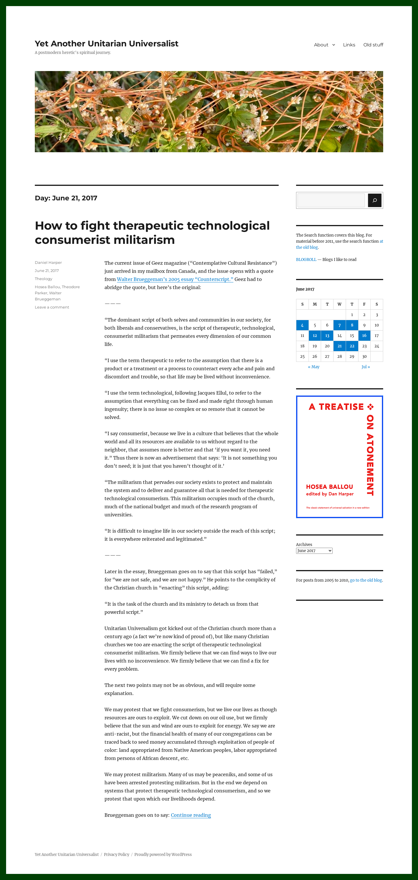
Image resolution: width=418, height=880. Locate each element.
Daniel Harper (48, 262)
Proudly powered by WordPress (163, 854)
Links (349, 45)
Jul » (366, 366)
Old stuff (373, 45)
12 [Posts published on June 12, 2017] (315, 335)
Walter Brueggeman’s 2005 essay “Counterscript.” (175, 279)
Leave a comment (52, 307)
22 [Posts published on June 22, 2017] (352, 346)
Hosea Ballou (47, 286)
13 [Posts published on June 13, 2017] (327, 335)
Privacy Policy (116, 854)
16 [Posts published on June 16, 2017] (364, 335)
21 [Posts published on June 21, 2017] (340, 346)
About (321, 45)
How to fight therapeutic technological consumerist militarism (152, 232)
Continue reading (191, 815)
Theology (43, 278)
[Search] (375, 200)
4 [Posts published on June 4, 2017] (302, 325)
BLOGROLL (306, 259)
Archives (304, 544)
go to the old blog (366, 580)
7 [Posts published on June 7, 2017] (339, 325)
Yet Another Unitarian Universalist (107, 43)
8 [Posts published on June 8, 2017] (352, 325)
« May (313, 366)
